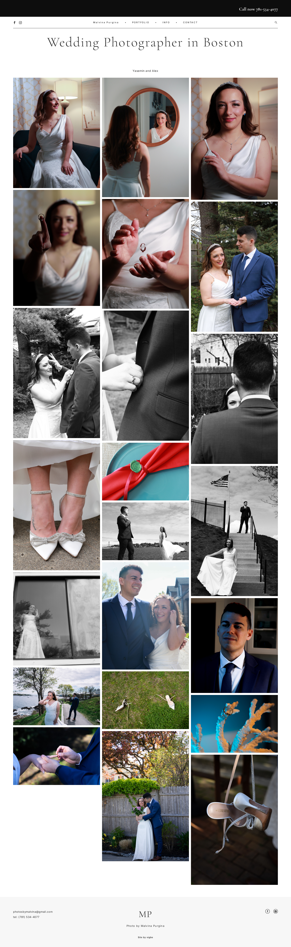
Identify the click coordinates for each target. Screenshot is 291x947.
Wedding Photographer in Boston (145, 42)
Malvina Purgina (106, 22)
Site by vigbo (145, 938)
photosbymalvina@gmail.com (33, 911)
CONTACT (190, 22)
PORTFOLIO (140, 22)
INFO (166, 22)
